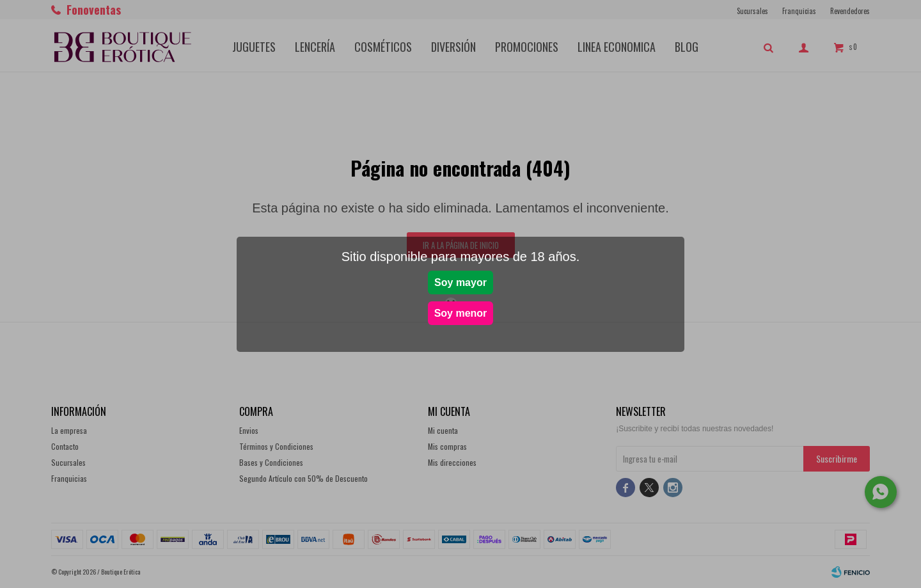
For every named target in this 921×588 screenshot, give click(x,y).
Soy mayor (460, 282)
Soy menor (460, 313)
